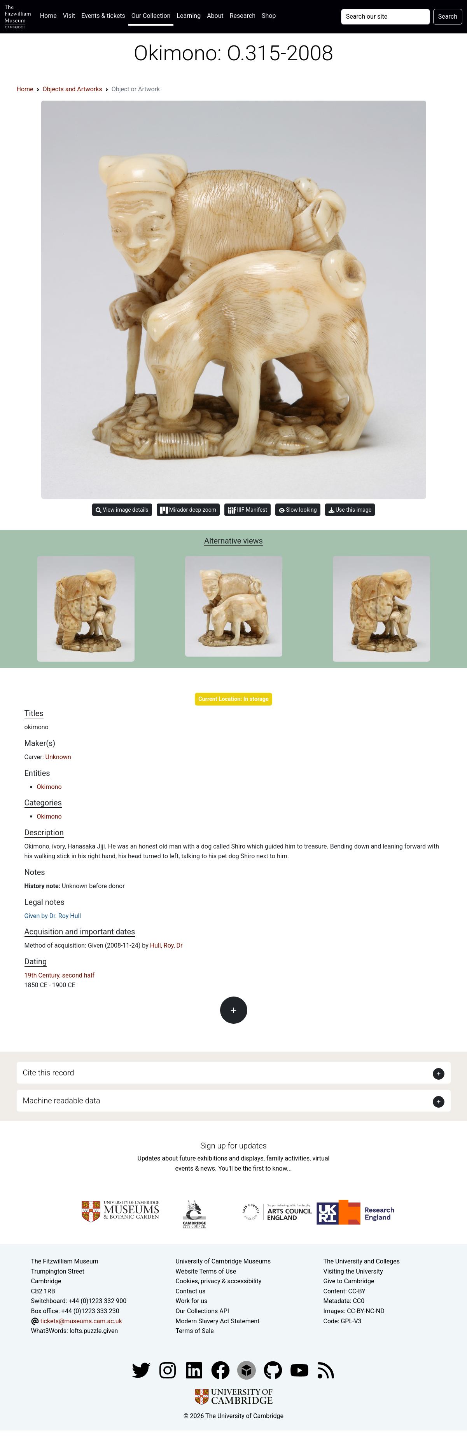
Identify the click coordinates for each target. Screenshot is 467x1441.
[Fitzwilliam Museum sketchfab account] (247, 1369)
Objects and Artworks (72, 89)
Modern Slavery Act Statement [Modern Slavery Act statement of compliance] (218, 1321)
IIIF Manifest (247, 510)
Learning (189, 15)
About (215, 15)
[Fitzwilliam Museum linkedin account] (221, 1369)
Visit (69, 15)
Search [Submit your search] (447, 16)
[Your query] (385, 16)
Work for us (192, 1301)
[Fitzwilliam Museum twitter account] (142, 1369)
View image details (122, 510)
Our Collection (150, 15)
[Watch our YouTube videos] (300, 1369)
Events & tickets (103, 15)
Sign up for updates (233, 1145)
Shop (269, 15)
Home (50, 14)
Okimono (49, 787)
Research (242, 15)
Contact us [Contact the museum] (191, 1291)
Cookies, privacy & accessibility (219, 1281)
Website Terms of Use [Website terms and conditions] (206, 1271)
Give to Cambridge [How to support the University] (349, 1281)
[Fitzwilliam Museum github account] (274, 1369)
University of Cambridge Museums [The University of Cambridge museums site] (223, 1261)
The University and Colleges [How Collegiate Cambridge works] (362, 1261)
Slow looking (298, 510)
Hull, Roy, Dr (166, 945)
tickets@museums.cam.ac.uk (81, 1321)
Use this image (350, 510)
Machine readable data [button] (61, 1100)
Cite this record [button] (48, 1072)
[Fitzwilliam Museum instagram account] (168, 1369)
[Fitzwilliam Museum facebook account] (195, 1369)
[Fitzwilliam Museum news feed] (325, 1369)
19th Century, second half (59, 975)
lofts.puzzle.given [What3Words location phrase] (94, 1331)
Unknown (58, 757)
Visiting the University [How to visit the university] (353, 1271)
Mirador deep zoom (188, 510)
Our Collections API (202, 1311)
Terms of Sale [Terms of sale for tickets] (195, 1331)
